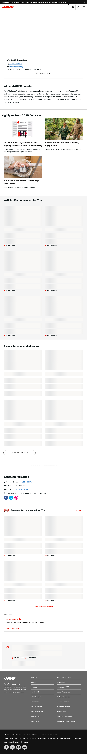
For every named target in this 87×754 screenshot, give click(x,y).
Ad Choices (77, 738)
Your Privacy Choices (11, 742)
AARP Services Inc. (63, 692)
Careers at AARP (63, 687)
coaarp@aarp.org (16, 66)
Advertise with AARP (64, 677)
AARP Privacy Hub (18, 735)
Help (73, 7)
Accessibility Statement (48, 735)
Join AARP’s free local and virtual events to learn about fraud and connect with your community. (34, 2)
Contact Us (61, 682)
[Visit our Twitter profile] (11, 498)
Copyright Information (38, 738)
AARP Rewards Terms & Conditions (16, 738)
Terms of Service (32, 735)
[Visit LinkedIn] (24, 747)
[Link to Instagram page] (16, 498)
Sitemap (7, 735)
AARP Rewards (36, 697)
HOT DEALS (12, 619)
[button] (78, 7)
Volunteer (34, 687)
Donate (33, 682)
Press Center (35, 721)
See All (78, 511)
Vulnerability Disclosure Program (59, 738)
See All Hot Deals (12, 628)
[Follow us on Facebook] (6, 498)
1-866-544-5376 (15, 64)
